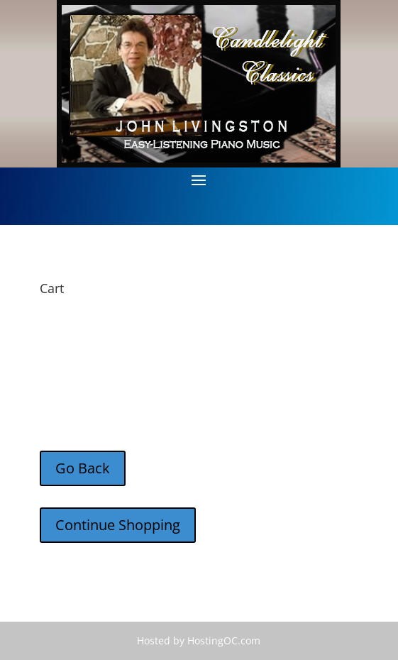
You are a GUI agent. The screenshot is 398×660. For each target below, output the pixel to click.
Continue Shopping (117, 524)
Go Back (82, 468)
